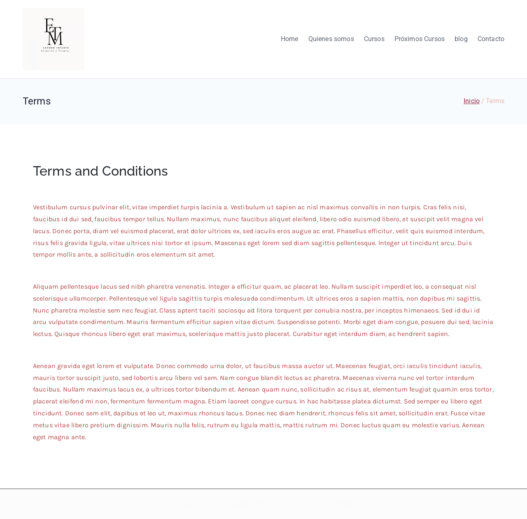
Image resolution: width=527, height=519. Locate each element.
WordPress (340, 503)
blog (461, 39)
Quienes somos (331, 39)
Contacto (491, 39)
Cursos (374, 39)
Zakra (313, 503)
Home (289, 39)
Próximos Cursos (419, 39)
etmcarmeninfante (242, 503)
